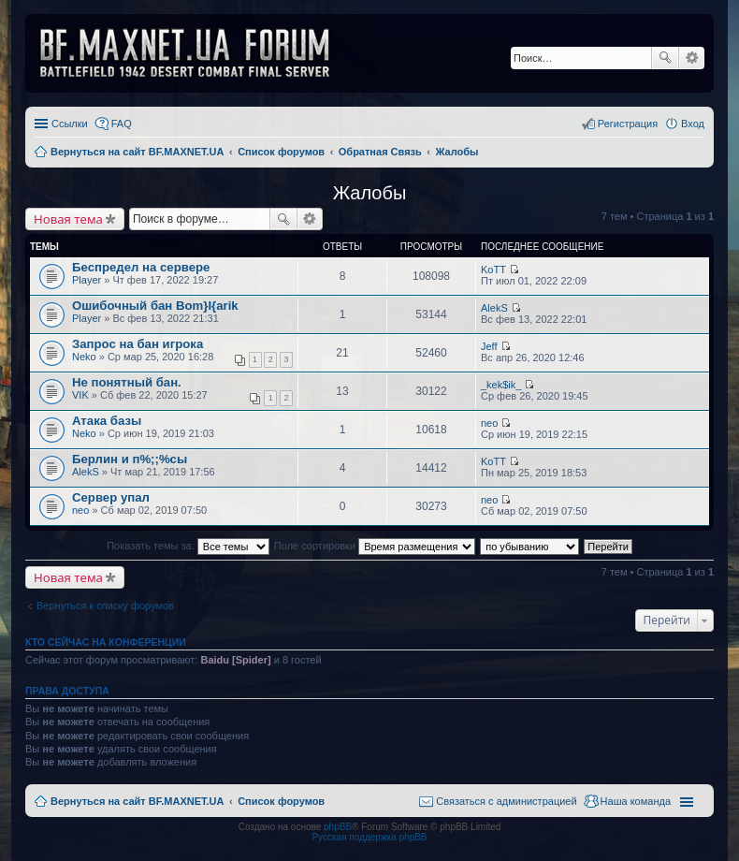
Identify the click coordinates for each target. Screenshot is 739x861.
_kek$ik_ (501, 384)
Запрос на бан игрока (137, 344)
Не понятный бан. (126, 382)
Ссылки (69, 123)
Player (86, 279)
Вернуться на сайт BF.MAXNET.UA (137, 801)
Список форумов (281, 801)
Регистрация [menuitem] (628, 123)
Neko (84, 356)
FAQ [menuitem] (121, 123)
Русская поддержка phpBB (369, 837)
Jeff (489, 346)
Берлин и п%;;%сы (129, 459)
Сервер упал (111, 497)
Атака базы (106, 421)
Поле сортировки (374, 545)
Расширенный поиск (691, 58)
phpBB (338, 827)
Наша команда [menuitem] (636, 801)
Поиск (665, 58)
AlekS (494, 308)
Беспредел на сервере (141, 267)
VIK (80, 395)
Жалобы (370, 192)
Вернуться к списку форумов (105, 605)
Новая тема (68, 219)
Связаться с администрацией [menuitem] (506, 801)
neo (489, 423)
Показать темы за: (188, 545)
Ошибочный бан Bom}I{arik (155, 306)
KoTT (493, 269)
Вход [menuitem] (692, 123)
